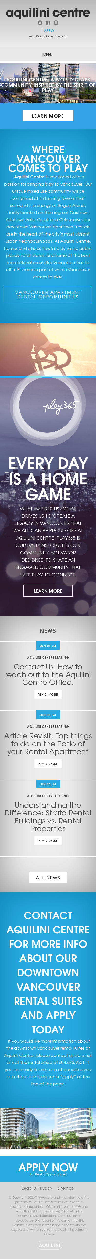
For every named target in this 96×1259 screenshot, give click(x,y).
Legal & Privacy (37, 1188)
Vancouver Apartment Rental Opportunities (48, 294)
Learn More (48, 115)
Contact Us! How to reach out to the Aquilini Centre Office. (48, 674)
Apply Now (48, 1167)
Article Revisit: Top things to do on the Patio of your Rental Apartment (48, 743)
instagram (56, 23)
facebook (48, 23)
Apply (49, 30)
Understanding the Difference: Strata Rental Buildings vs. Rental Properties (48, 816)
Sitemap (65, 1188)
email (86, 1055)
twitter (40, 23)
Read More (48, 694)
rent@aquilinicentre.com (48, 36)
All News (48, 877)
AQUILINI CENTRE (35, 537)
